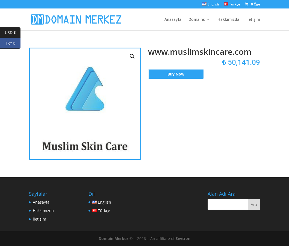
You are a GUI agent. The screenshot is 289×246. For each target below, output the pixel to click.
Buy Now (175, 74)
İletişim (253, 20)
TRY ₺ (12, 43)
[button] (132, 56)
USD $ (13, 32)
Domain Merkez (113, 238)
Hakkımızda (228, 20)
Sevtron (183, 238)
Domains (196, 20)
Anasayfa (172, 20)
